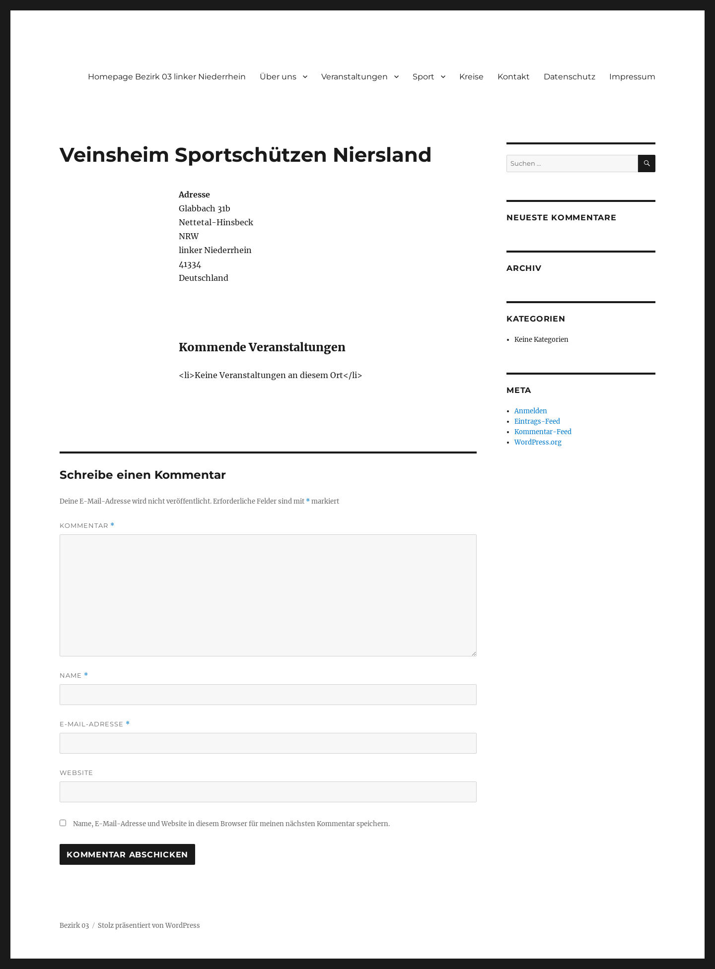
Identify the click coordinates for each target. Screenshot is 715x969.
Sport (423, 76)
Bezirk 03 (74, 925)
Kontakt (514, 76)
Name (74, 675)
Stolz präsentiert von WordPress (149, 925)
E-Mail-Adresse (95, 724)
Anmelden (530, 411)
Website (76, 772)
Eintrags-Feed (537, 421)
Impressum (632, 76)
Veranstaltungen (354, 76)
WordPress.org (538, 442)
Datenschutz (569, 76)
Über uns (278, 76)
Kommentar (87, 525)
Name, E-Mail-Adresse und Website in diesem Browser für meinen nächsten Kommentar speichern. (231, 824)
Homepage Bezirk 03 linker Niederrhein (167, 76)
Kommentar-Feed (543, 432)
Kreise (471, 76)
